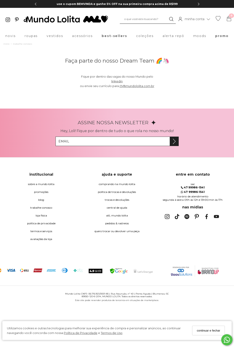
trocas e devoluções (117, 199)
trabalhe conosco (41, 207)
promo (222, 36)
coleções (145, 36)
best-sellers (114, 36)
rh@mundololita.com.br (137, 86)
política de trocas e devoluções (117, 192)
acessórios (82, 36)
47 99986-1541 (193, 187)
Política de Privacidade (80, 333)
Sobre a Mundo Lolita (41, 184)
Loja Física (41, 215)
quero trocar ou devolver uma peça (117, 231)
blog (41, 199)
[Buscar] (171, 19)
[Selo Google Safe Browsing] (119, 271)
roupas (31, 36)
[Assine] (174, 141)
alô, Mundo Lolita (117, 215)
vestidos (55, 36)
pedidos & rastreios (117, 223)
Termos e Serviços (41, 231)
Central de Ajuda (117, 207)
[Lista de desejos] (218, 20)
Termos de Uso (111, 333)
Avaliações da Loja (41, 239)
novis (10, 36)
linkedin (117, 81)
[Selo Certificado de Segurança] (143, 271)
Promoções (41, 192)
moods (199, 36)
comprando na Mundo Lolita (117, 184)
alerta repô (173, 36)
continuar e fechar (208, 330)
